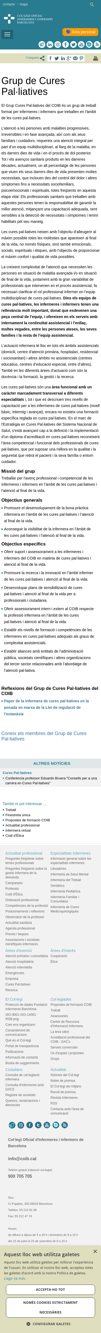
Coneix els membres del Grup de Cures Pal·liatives (43, 736)
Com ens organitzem (20, 1025)
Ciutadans (13, 1069)
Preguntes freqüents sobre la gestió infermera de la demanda (26, 873)
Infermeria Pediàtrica (66, 891)
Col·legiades (61, 999)
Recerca (11, 990)
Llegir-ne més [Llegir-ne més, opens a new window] (14, 1278)
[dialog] (50, 1289)
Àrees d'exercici (18, 950)
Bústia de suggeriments (22, 1063)
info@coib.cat (22, 1158)
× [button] (95, 1252)
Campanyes (14, 883)
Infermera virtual (18, 830)
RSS (54, 1103)
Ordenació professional (22, 900)
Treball (10, 810)
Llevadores (59, 869)
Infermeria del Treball (66, 880)
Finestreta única (17, 815)
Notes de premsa (63, 1081)
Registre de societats (20, 1095)
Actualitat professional (22, 825)
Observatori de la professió (24, 917)
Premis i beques (17, 934)
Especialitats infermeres (71, 853)
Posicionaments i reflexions (24, 911)
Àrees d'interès (63, 950)
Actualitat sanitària (18, 923)
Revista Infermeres (64, 1098)
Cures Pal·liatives (17, 773)
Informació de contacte (21, 1057)
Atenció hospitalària (19, 962)
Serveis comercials (64, 1047)
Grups (55, 1059)
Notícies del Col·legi (65, 1075)
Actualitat (58, 1069)
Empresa (11, 979)
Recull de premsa (63, 1092)
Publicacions (14, 1052)
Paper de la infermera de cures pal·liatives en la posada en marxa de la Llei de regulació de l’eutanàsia (46, 707)
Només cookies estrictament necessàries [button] (50, 1307)
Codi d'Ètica (14, 835)
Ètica (54, 962)
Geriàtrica (58, 886)
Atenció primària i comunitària (26, 956)
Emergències (14, 973)
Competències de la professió (26, 906)
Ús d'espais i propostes (67, 1053)
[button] (50, 1324)
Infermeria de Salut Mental (70, 874)
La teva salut (60, 1032)
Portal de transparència (22, 1046)
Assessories (59, 1016)
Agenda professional (20, 928)
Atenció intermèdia (18, 967)
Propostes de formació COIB (27, 820)
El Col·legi (13, 999)
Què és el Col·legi (18, 1040)
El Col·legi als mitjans (66, 1086)
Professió (12, 889)
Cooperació (59, 956)
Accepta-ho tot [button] (50, 1289)
